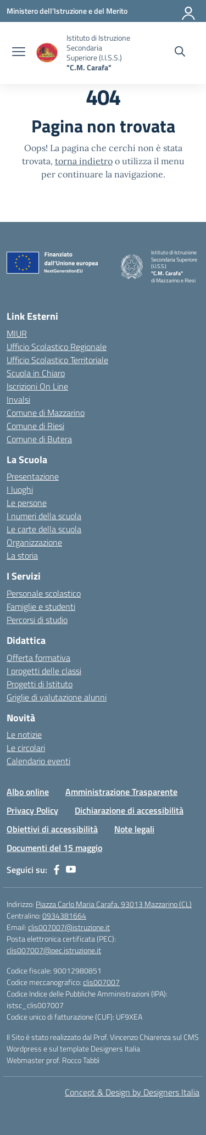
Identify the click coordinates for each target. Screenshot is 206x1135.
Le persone (27, 502)
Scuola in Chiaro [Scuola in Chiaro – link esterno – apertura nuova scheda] (36, 373)
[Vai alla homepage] (47, 53)
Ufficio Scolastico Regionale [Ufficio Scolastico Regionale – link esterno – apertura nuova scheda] (57, 346)
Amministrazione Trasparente (121, 791)
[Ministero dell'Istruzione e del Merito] (67, 10)
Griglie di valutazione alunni (57, 697)
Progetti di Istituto (40, 684)
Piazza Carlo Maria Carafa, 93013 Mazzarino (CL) (114, 904)
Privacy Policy (32, 810)
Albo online (28, 791)
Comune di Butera (39, 439)
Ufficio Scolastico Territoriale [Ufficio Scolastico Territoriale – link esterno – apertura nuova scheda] (57, 359)
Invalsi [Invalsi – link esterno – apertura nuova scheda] (18, 399)
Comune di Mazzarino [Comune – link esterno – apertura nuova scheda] (46, 412)
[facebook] (57, 870)
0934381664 (64, 915)
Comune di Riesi (35, 425)
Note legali (134, 829)
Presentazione (33, 476)
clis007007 (101, 982)
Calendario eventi (38, 760)
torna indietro (84, 160)
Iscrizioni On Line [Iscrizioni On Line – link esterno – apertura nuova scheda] (37, 386)
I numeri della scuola (44, 515)
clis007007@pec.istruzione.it (54, 950)
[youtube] (71, 870)
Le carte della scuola (44, 529)
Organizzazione (34, 542)
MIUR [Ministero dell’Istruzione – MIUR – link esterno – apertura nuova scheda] (17, 333)
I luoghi (20, 489)
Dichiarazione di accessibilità (129, 810)
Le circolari (26, 747)
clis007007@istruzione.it (69, 927)
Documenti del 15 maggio (54, 847)
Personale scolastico (44, 593)
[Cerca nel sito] (179, 53)
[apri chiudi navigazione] (18, 52)
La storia (22, 555)
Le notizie (24, 734)
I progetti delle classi (44, 670)
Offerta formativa (38, 657)
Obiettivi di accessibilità (52, 829)
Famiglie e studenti (41, 606)
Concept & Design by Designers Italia (132, 1092)
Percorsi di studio (37, 619)
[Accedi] (189, 11)
